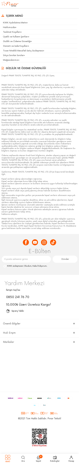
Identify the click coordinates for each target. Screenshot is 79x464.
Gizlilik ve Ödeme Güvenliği (17, 41)
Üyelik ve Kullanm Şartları (15, 36)
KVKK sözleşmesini (15, 266)
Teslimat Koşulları (11, 32)
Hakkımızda (9, 27)
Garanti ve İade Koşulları (15, 46)
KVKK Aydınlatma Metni (14, 22)
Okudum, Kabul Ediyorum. (25, 266)
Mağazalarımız (10, 60)
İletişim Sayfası (13, 290)
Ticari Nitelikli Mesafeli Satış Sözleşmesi (23, 50)
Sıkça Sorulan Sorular (13, 55)
